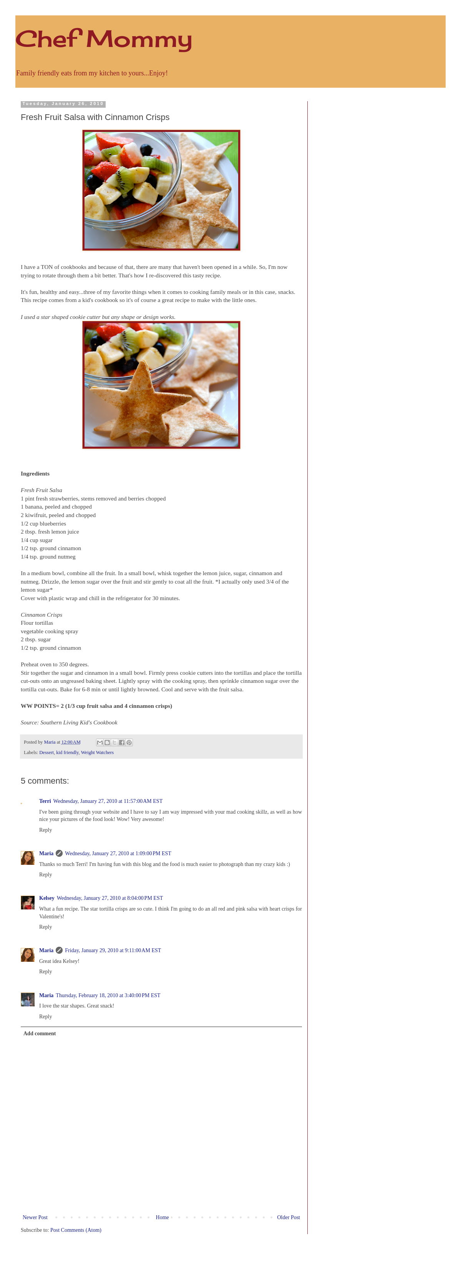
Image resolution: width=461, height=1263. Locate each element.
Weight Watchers (97, 752)
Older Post (288, 1217)
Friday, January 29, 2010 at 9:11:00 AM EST (113, 950)
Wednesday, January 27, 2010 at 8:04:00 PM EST (110, 898)
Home (162, 1217)
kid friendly (67, 752)
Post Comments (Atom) (75, 1230)
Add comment (39, 1033)
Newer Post (35, 1217)
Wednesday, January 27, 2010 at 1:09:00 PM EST (118, 853)
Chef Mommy (103, 38)
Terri (45, 801)
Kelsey (47, 898)
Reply (45, 830)
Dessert (46, 752)
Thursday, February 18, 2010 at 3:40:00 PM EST (108, 995)
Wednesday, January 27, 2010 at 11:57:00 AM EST (108, 801)
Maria (46, 853)
